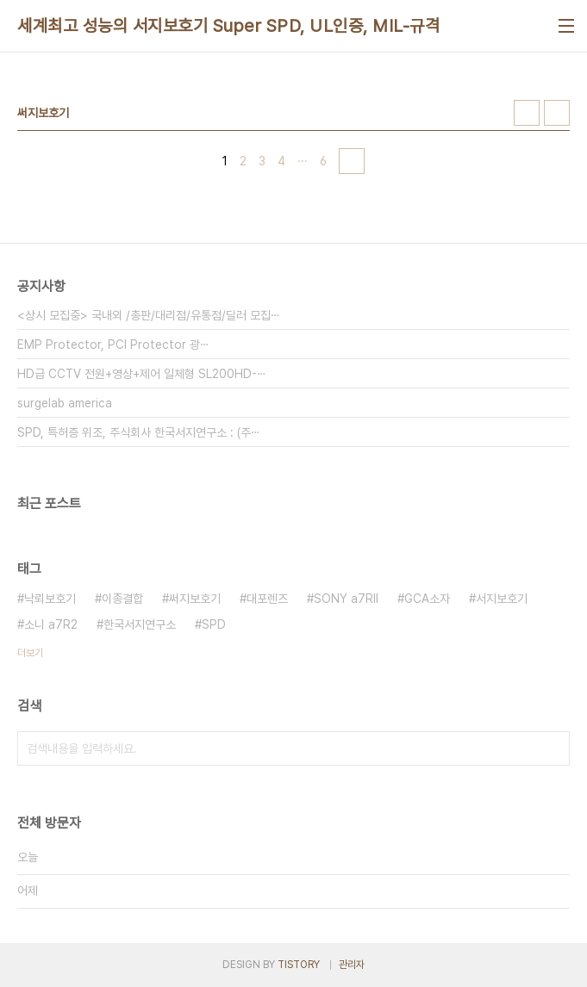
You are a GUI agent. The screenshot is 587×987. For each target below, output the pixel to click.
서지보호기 (502, 598)
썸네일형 (527, 113)
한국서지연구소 (139, 624)
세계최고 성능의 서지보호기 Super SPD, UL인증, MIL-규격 (228, 25)
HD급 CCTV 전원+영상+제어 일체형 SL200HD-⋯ (141, 374)
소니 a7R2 (51, 624)
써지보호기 (195, 598)
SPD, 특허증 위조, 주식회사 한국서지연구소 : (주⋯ (138, 432)
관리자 (352, 965)
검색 (552, 748)
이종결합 (122, 598)
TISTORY (299, 965)
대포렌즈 (267, 598)
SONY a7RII (346, 598)
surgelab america (64, 403)
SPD (214, 624)
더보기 (30, 653)
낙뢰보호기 (50, 598)
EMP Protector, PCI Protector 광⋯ (113, 344)
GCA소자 (427, 598)
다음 (352, 161)
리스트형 (557, 113)
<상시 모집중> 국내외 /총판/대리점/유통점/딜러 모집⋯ (148, 315)
